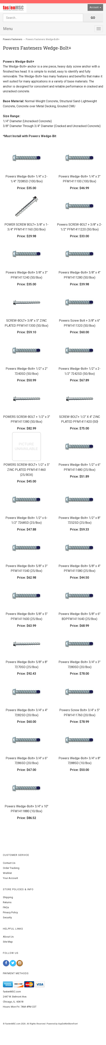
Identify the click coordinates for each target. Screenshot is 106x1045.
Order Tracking (11, 868)
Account (95, 7)
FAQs (6, 907)
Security (7, 917)
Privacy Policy (10, 912)
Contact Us (9, 862)
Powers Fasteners (12, 39)
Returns (7, 902)
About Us (8, 936)
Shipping (8, 897)
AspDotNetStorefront (68, 1023)
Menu (8, 28)
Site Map (8, 941)
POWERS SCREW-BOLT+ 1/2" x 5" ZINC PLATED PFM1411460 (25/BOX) (26, 469)
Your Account (10, 878)
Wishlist (7, 873)
